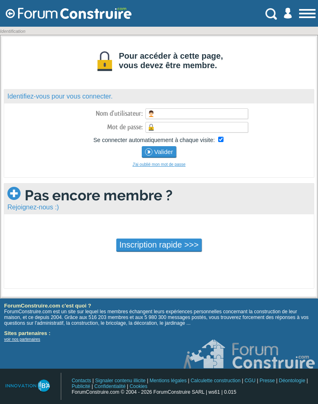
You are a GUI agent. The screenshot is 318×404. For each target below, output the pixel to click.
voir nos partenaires (22, 339)
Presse (267, 380)
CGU (250, 380)
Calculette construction (215, 380)
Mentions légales (168, 380)
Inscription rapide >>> (159, 244)
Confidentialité (110, 386)
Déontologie (292, 380)
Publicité (80, 386)
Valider (159, 152)
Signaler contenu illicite (120, 380)
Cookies (138, 386)
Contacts (81, 380)
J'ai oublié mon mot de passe (158, 164)
